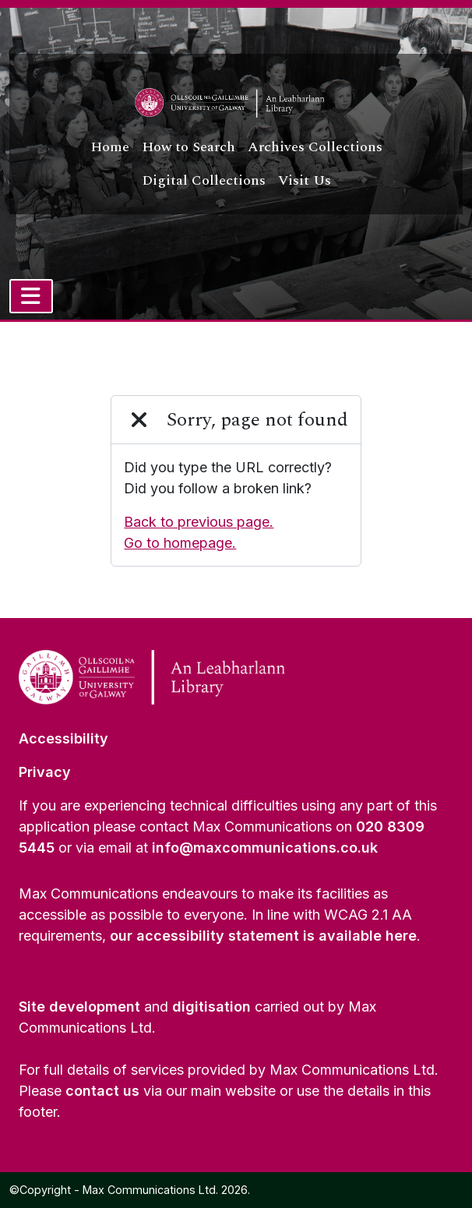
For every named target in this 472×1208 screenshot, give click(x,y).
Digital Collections (204, 180)
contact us (102, 1091)
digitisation (211, 1006)
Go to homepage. (180, 543)
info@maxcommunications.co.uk (265, 847)
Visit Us (304, 180)
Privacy (45, 772)
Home (109, 146)
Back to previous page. (198, 522)
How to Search (188, 146)
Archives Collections (315, 146)
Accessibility (63, 738)
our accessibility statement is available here (263, 935)
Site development (79, 1006)
